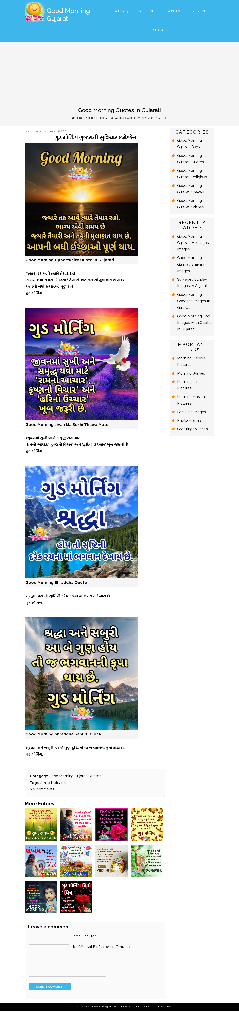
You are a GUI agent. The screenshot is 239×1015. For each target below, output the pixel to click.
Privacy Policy (163, 1010)
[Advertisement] (119, 72)
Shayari (160, 30)
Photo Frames (189, 420)
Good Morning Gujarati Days (189, 143)
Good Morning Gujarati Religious (192, 173)
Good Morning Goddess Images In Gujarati (193, 301)
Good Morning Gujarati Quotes (105, 117)
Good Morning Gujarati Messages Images (193, 242)
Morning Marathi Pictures (191, 400)
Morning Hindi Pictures (189, 385)
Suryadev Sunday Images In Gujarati (192, 282)
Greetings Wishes (192, 429)
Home (77, 117)
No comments (42, 789)
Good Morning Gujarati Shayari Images (190, 264)
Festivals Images (191, 412)
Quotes (198, 11)
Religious (148, 11)
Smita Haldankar (54, 782)
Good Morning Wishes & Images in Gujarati (116, 1010)
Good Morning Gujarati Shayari (190, 188)
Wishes (174, 11)
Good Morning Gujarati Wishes (190, 203)
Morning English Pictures (191, 361)
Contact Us (148, 1010)
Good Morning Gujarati (68, 14)
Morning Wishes (191, 373)
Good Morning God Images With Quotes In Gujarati (194, 322)
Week (119, 11)
